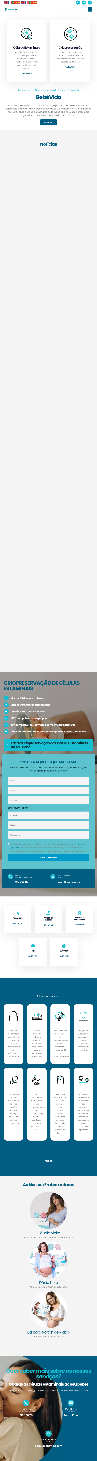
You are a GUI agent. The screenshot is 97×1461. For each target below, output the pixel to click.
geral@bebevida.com (69, 882)
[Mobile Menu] (90, 9)
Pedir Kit (48, 122)
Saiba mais (27, 73)
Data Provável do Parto (19, 808)
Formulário (71, 1415)
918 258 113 (21, 882)
